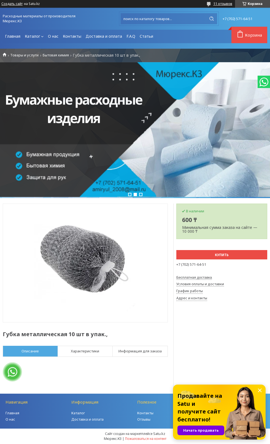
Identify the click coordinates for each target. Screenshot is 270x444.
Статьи (146, 36)
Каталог (32, 36)
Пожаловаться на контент (145, 438)
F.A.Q (130, 36)
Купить (222, 255)
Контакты (72, 36)
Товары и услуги (24, 55)
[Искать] (211, 18)
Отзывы (143, 419)
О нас (53, 36)
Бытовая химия (56, 55)
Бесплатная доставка (194, 277)
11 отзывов (222, 3)
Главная (12, 36)
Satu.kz (159, 433)
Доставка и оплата (104, 36)
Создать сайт (12, 4)
